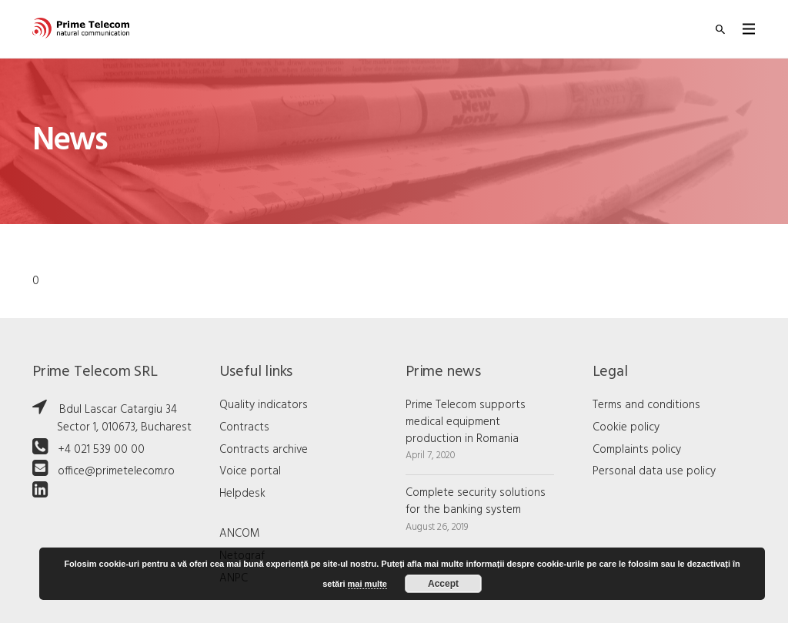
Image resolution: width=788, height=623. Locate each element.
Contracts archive (263, 449)
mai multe (367, 583)
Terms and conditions (646, 405)
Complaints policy (637, 449)
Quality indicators (263, 405)
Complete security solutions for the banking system (476, 501)
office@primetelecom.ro (116, 471)
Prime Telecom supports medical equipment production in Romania (466, 422)
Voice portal (250, 471)
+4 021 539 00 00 (101, 449)
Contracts (244, 427)
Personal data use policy (654, 471)
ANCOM (239, 533)
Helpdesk (242, 493)
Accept (443, 583)
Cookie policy (626, 427)
